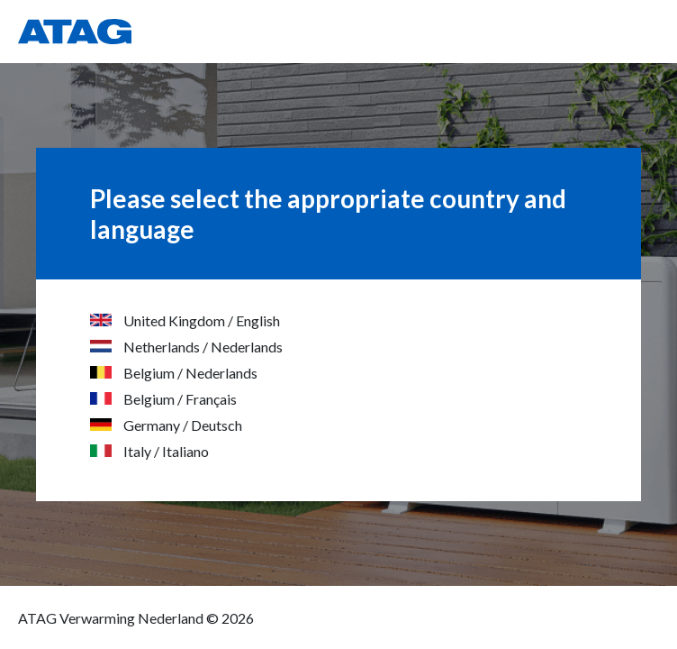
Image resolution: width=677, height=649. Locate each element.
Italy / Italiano (149, 451)
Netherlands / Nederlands (186, 346)
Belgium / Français (163, 398)
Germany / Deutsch (166, 425)
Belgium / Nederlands (173, 372)
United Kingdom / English (185, 320)
